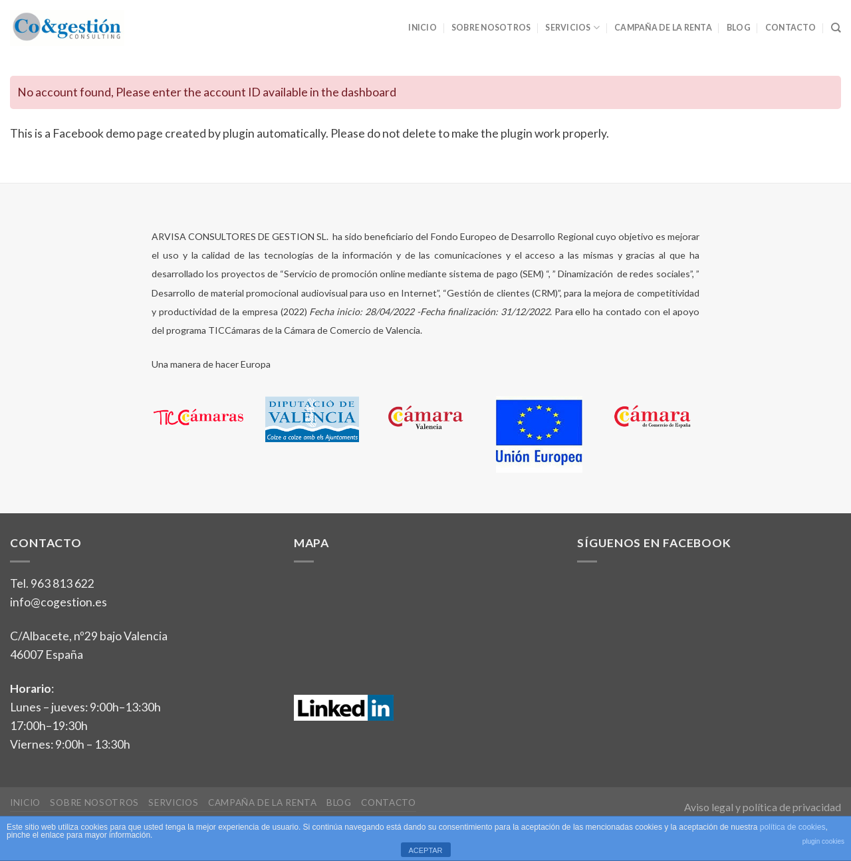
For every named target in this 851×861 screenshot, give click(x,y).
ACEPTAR (425, 850)
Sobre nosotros (491, 28)
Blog (739, 28)
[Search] (836, 28)
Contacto (790, 28)
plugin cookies (823, 841)
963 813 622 (62, 583)
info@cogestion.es (58, 602)
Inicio (422, 28)
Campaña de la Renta (663, 28)
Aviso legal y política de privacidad (762, 806)
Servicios (572, 27)
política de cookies (793, 827)
